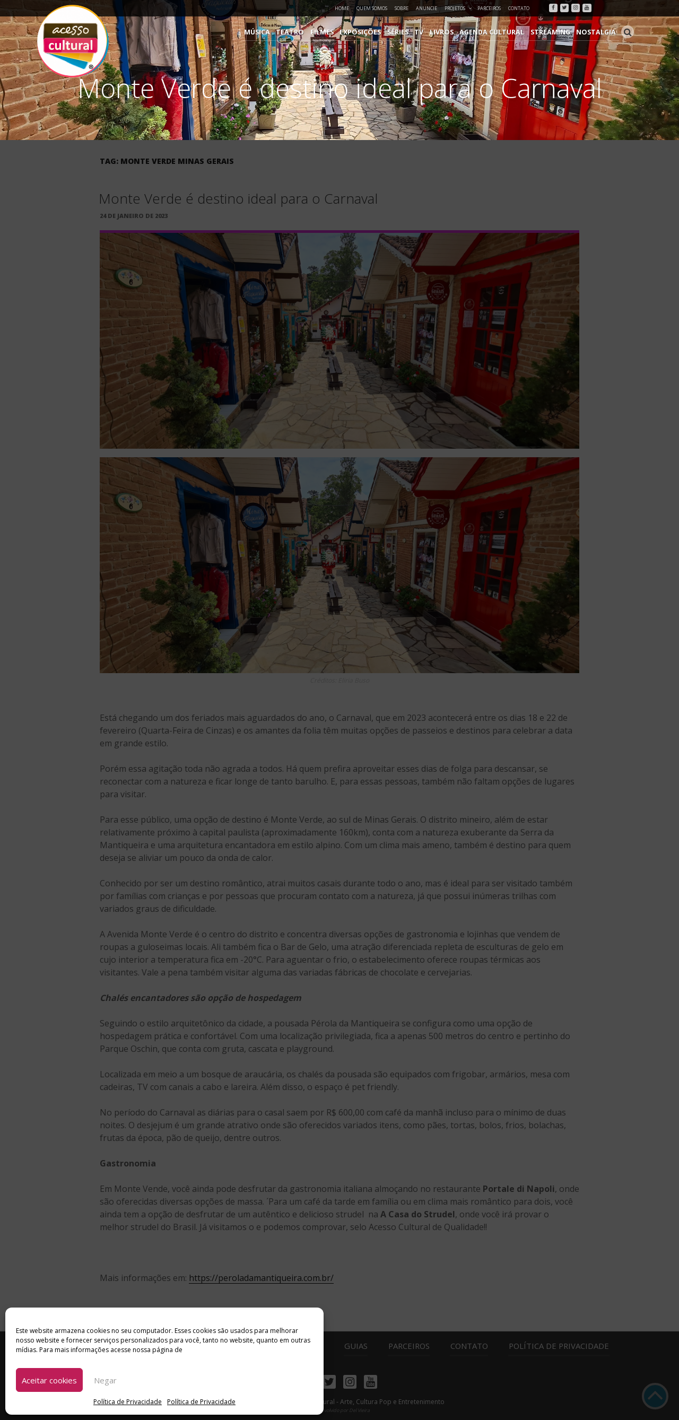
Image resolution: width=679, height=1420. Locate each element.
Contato (518, 8)
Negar (105, 1380)
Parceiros (489, 8)
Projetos (459, 8)
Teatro (306, 32)
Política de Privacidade (127, 1401)
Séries (409, 32)
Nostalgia (597, 32)
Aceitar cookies (49, 1380)
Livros (450, 32)
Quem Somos (371, 8)
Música (275, 32)
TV (429, 32)
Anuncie (426, 8)
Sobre (401, 8)
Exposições (373, 32)
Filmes (336, 32)
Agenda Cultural (498, 32)
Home (342, 8)
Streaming (554, 32)
